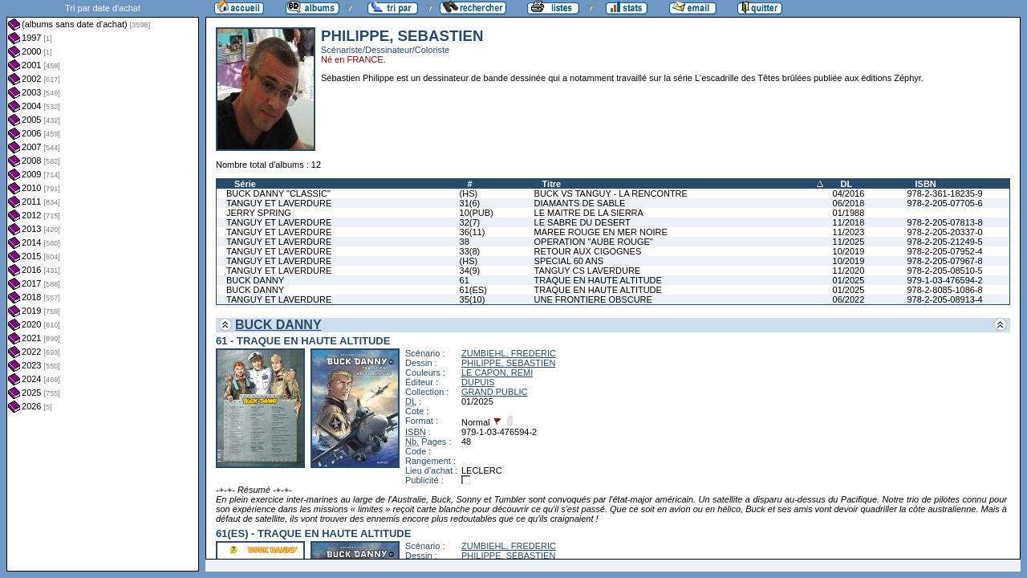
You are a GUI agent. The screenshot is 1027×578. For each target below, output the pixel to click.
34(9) (470, 270)
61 (464, 280)
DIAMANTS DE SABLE (580, 203)
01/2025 (849, 280)
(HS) (469, 193)
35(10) (472, 299)
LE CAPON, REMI (497, 372)
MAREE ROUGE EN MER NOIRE (601, 232)
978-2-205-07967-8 (944, 261)
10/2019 (849, 251)
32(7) (470, 222)
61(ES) (473, 290)
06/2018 (849, 203)
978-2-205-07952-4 (944, 251)
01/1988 (849, 213)
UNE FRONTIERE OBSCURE (593, 299)
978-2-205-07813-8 (944, 222)
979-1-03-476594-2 (944, 280)
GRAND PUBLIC (494, 392)
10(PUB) (476, 213)
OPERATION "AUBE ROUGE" (593, 241)
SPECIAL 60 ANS (568, 261)
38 (464, 241)
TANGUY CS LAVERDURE (587, 270)
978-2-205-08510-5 (944, 270)
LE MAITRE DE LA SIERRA (588, 213)
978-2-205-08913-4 (944, 299)
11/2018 (849, 222)
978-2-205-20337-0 (944, 232)
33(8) (470, 251)
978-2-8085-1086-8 (944, 290)
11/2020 (849, 270)
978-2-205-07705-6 (944, 203)
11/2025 (849, 241)
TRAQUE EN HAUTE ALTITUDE (598, 280)
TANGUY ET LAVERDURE (278, 203)
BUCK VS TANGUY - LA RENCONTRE (611, 193)
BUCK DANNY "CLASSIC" (278, 193)
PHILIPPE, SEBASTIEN (508, 363)
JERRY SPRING (258, 213)
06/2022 (849, 299)
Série (245, 184)
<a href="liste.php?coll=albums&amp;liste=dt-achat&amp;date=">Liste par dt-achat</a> (102, 286)
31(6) (470, 203)
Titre (552, 184)
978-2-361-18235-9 (944, 193)
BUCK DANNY (255, 280)
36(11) (472, 232)
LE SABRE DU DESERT (582, 222)
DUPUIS (478, 382)
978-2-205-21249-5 (944, 241)
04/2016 (849, 193)
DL (847, 184)
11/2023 (849, 232)
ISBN (925, 184)
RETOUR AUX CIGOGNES (588, 251)
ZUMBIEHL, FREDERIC (508, 353)
